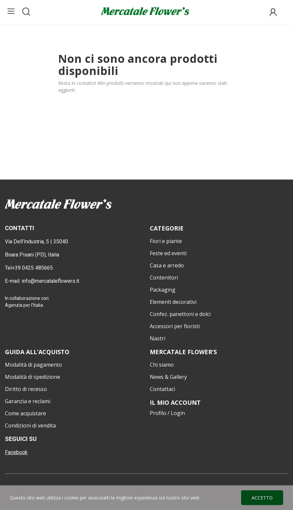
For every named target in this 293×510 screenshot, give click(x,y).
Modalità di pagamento (33, 364)
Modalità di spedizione (32, 376)
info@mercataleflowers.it (51, 281)
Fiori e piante (166, 241)
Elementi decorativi (173, 301)
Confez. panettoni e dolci (180, 314)
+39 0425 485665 (32, 268)
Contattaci (162, 389)
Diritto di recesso (26, 389)
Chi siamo (162, 364)
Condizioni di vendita (30, 425)
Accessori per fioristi (175, 326)
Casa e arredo (167, 265)
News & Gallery (168, 376)
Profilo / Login (167, 413)
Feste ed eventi (168, 253)
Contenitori (164, 277)
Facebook (16, 452)
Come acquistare (25, 413)
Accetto (262, 498)
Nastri (157, 338)
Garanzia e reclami (27, 401)
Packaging (162, 289)
